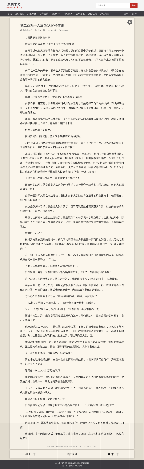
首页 (9, 13)
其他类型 (104, 13)
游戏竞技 (80, 13)
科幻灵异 (68, 13)
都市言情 (43, 13)
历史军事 (56, 13)
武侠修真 (31, 13)
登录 (126, 13)
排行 (134, 13)
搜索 (134, 5)
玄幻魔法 (19, 13)
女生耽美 (92, 13)
